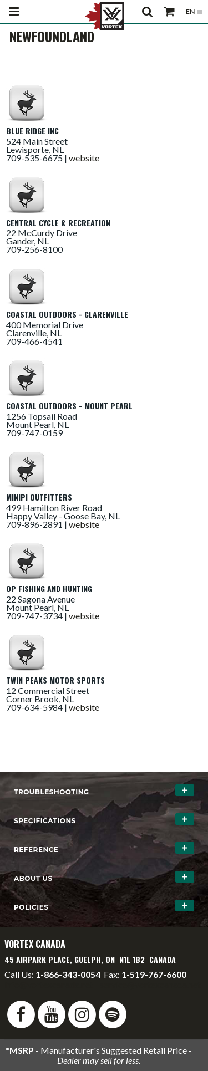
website (84, 157)
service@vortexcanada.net (150, 984)
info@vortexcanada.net (48, 984)
